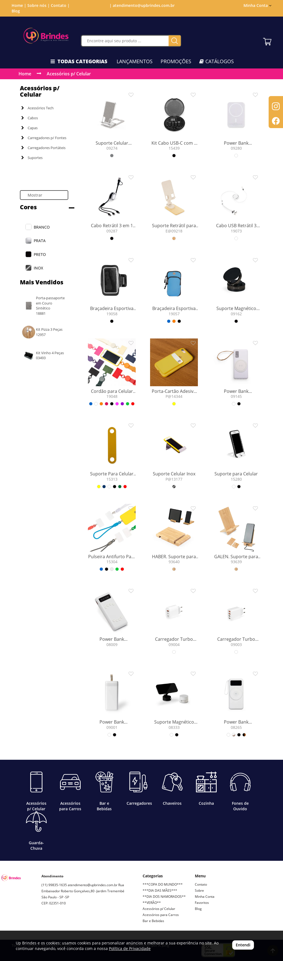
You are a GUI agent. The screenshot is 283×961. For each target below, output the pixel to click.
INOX (38, 268)
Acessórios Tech (37, 107)
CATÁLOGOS (216, 61)
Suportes (32, 157)
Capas (29, 127)
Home (25, 74)
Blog (16, 11)
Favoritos (202, 902)
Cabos (29, 117)
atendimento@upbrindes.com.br (92, 885)
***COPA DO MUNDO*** (163, 884)
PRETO (40, 254)
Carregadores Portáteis (43, 147)
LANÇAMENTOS (135, 61)
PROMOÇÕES (176, 61)
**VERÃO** (152, 902)
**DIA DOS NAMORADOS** (164, 896)
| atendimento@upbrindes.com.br (141, 5)
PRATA (40, 240)
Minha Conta (257, 5)
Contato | (60, 5)
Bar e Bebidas (153, 920)
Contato (201, 884)
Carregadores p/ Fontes (43, 137)
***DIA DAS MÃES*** (160, 890)
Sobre (199, 890)
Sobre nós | (38, 5)
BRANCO (42, 227)
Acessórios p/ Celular (69, 74)
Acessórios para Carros (161, 914)
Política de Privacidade (130, 948)
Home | (19, 5)
